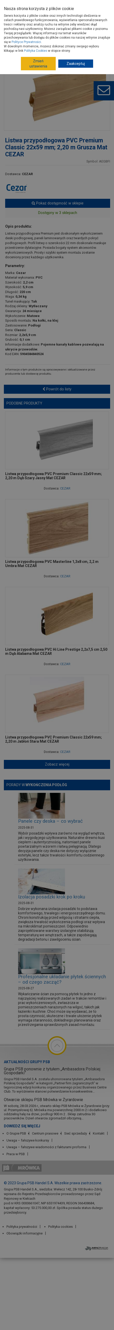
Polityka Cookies (35, 51)
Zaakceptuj (76, 64)
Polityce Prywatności (26, 42)
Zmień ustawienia (38, 63)
